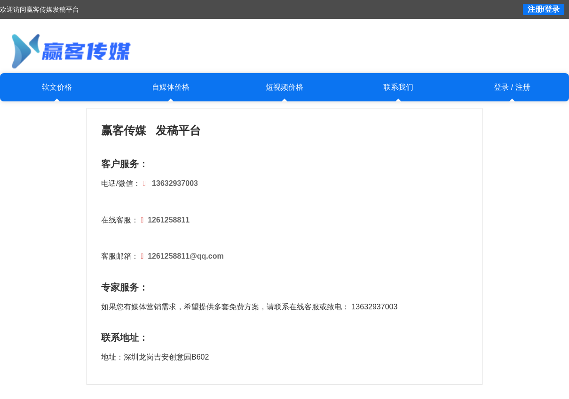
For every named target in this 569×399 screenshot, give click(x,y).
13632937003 (175, 183)
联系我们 (398, 87)
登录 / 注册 (512, 87)
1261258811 (169, 220)
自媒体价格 (171, 87)
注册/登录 (544, 9)
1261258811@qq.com (185, 256)
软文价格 (57, 87)
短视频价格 (284, 87)
